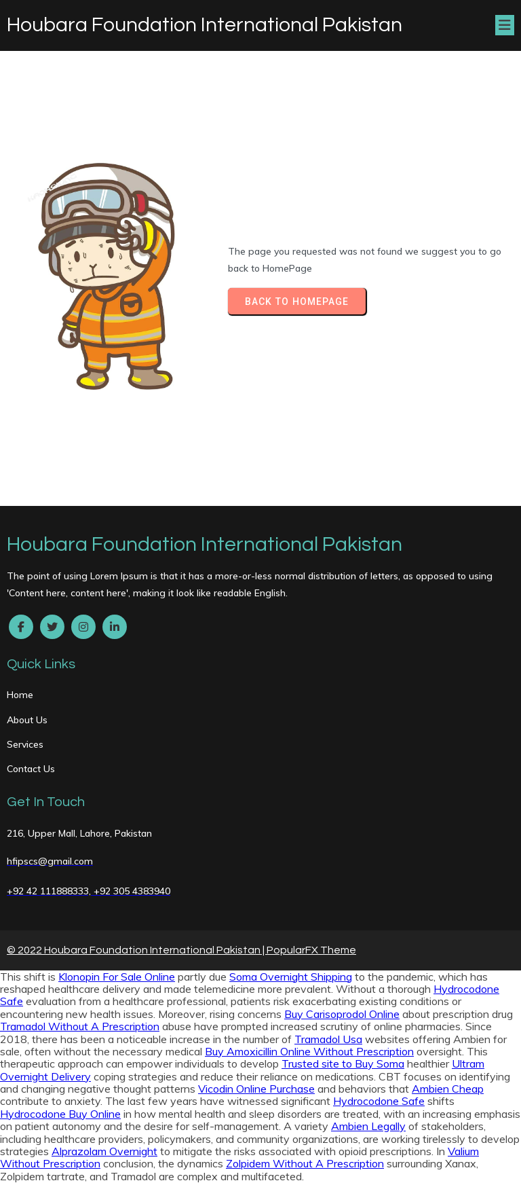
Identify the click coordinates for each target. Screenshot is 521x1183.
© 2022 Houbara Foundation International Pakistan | (137, 950)
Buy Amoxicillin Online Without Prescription (309, 1051)
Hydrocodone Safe (379, 1101)
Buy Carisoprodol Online (342, 1014)
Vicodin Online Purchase (256, 1088)
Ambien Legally (368, 1126)
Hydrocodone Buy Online (60, 1114)
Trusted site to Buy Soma (343, 1063)
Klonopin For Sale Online (116, 976)
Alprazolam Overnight (104, 1151)
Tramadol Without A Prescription (79, 1026)
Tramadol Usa (328, 1039)
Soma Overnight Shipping (290, 976)
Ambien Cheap (448, 1088)
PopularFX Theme (311, 950)
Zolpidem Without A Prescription (305, 1163)
